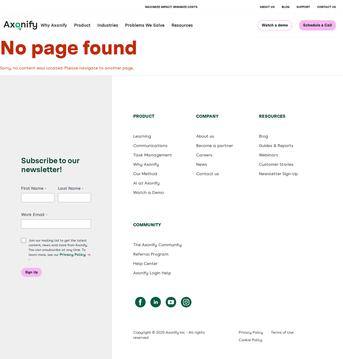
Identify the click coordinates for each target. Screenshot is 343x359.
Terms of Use (282, 332)
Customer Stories (276, 164)
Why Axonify (54, 25)
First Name (33, 188)
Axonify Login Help (152, 272)
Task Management (152, 154)
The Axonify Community (157, 244)
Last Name (70, 188)
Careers (204, 154)
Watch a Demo (148, 192)
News (201, 164)
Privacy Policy (73, 254)
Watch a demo (275, 25)
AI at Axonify (146, 183)
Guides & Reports (276, 145)
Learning (142, 136)
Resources (182, 25)
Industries (107, 25)
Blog (285, 7)
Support (303, 7)
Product (82, 25)
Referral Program (150, 254)
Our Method (145, 173)
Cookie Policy (250, 340)
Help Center (145, 263)
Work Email (34, 214)
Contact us (326, 7)
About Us (267, 7)
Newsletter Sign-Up (278, 173)
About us (205, 136)
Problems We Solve (144, 25)
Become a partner (214, 145)
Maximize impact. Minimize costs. (171, 7)
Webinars (268, 154)
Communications (150, 145)
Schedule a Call (317, 25)
